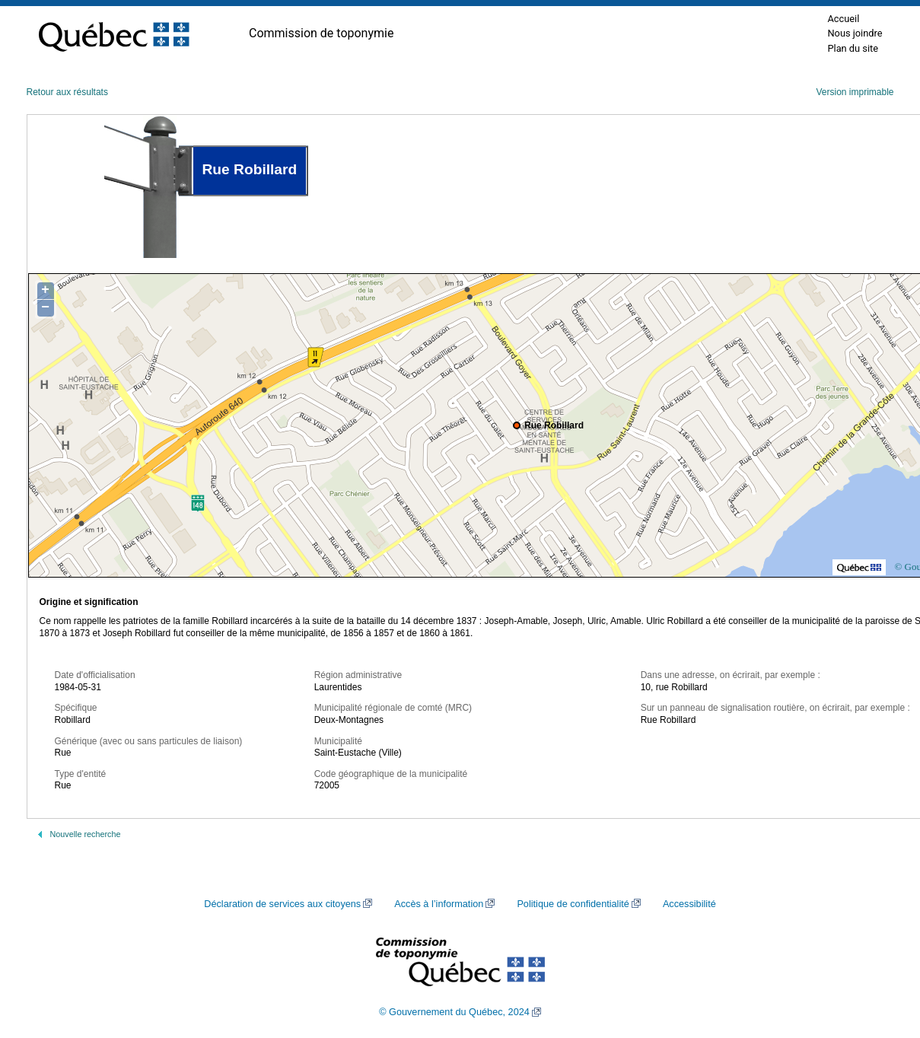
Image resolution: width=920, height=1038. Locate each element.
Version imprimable (854, 92)
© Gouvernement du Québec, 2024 (454, 1012)
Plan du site (852, 48)
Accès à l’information (438, 904)
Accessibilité (689, 904)
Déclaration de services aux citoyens (282, 904)
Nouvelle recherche (85, 834)
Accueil (843, 18)
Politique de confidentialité (573, 904)
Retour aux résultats (67, 92)
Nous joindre (854, 33)
